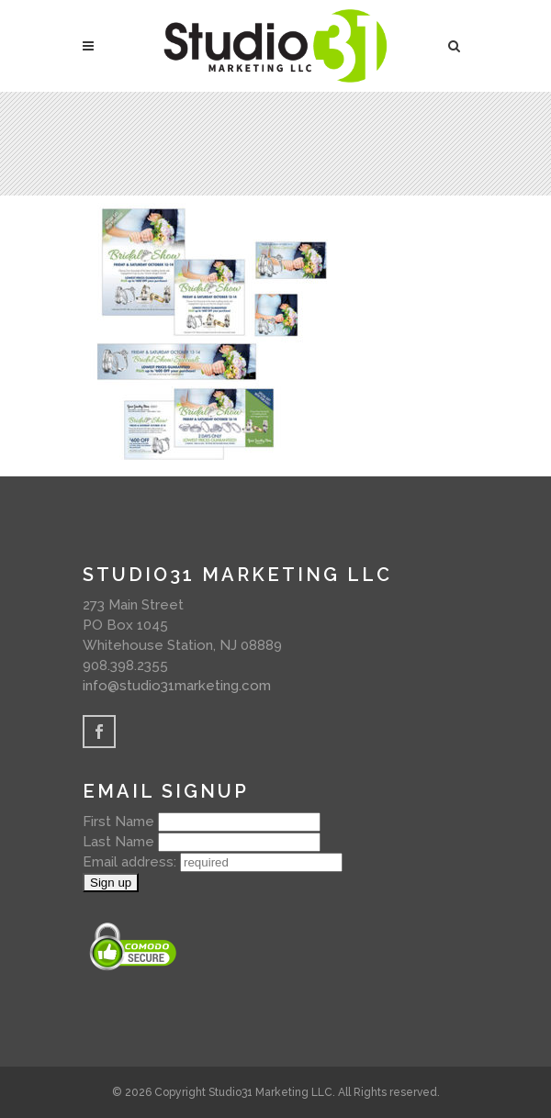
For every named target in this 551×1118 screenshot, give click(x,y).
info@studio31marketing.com (177, 685)
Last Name (118, 841)
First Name (118, 821)
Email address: (131, 862)
